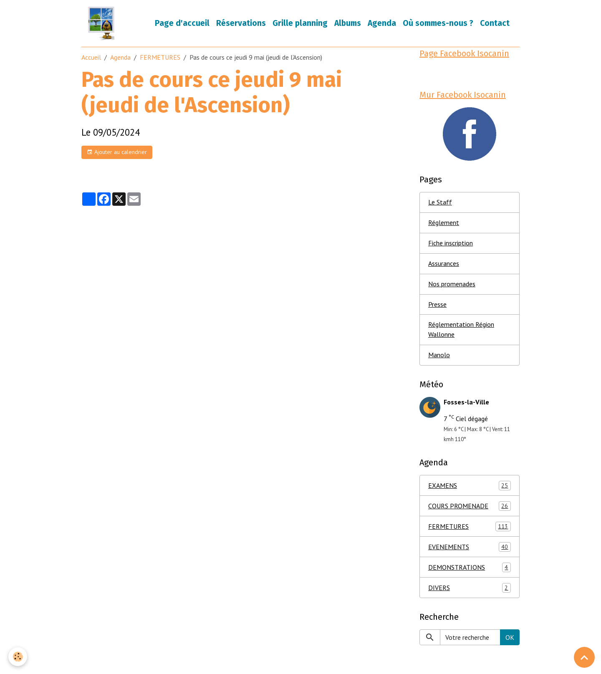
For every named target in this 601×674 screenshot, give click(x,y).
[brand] (103, 23)
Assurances (443, 264)
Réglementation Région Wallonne (461, 330)
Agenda (382, 23)
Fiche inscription (450, 243)
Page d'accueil (182, 23)
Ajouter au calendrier (117, 152)
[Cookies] (17, 656)
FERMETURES (160, 57)
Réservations (241, 23)
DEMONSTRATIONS (469, 568)
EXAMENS (469, 486)
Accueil (91, 57)
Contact (495, 23)
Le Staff (440, 202)
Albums (347, 23)
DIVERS (469, 588)
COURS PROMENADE (469, 506)
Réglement (443, 223)
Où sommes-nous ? (438, 23)
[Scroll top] (584, 657)
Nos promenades (451, 284)
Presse (437, 304)
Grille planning (300, 23)
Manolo (439, 355)
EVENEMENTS (469, 547)
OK (509, 638)
